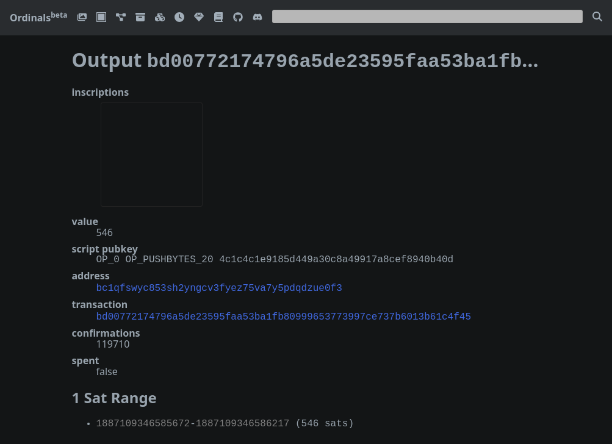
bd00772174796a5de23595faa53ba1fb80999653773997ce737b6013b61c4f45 (283, 312)
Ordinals (38, 17)
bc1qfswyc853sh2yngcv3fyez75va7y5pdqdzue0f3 (219, 285)
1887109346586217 (243, 419)
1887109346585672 (143, 419)
